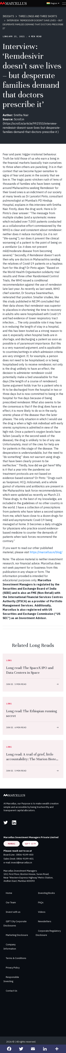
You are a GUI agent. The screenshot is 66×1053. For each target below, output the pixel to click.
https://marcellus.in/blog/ (46, 552)
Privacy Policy (13, 967)
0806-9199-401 (25, 858)
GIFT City (30, 843)
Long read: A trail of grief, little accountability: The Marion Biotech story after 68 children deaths (33, 759)
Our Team (11, 902)
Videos (41, 911)
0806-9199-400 (24, 854)
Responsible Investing (11, 979)
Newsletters (44, 921)
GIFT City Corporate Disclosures (15, 923)
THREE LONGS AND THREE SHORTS (37, 16)
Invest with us (13, 911)
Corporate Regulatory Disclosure (48, 933)
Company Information (10, 946)
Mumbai (11, 843)
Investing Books (46, 893)
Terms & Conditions (16, 958)
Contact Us (11, 990)
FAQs (40, 902)
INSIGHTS (8, 16)
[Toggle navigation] (64, 3)
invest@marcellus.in (21, 862)
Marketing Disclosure (17, 935)
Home (9, 893)
